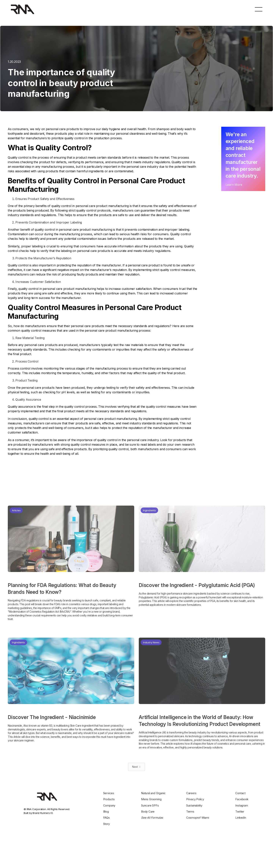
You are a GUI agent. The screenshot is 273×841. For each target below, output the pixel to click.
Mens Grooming (151, 799)
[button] (258, 9)
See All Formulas (152, 817)
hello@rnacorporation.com (195, 9)
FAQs (106, 817)
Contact (240, 793)
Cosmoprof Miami (197, 817)
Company (109, 805)
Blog (106, 811)
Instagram (241, 805)
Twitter (239, 811)
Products (109, 799)
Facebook (241, 799)
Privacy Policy (195, 799)
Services (108, 793)
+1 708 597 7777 (230, 9)
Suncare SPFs (150, 805)
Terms (190, 811)
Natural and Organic (153, 793)
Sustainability (194, 805)
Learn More (234, 184)
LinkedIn (240, 817)
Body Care (148, 811)
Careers (191, 793)
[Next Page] (136, 767)
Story (106, 824)
